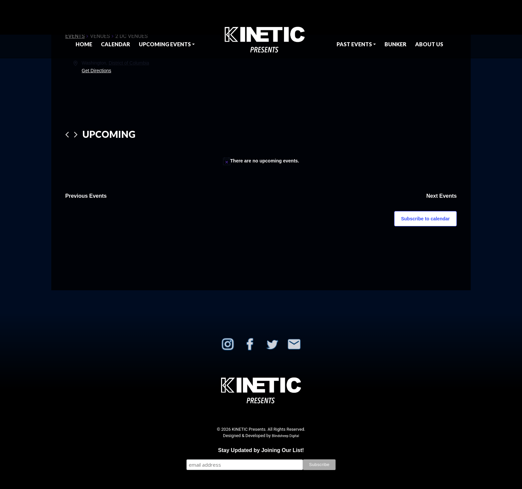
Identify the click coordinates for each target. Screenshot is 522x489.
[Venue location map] (358, 84)
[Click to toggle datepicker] (109, 134)
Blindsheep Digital (285, 436)
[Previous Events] (67, 134)
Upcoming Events (165, 44)
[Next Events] (76, 134)
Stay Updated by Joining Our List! (261, 450)
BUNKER (395, 44)
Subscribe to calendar (425, 218)
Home (84, 44)
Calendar (115, 44)
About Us (429, 44)
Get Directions (96, 70)
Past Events (354, 44)
